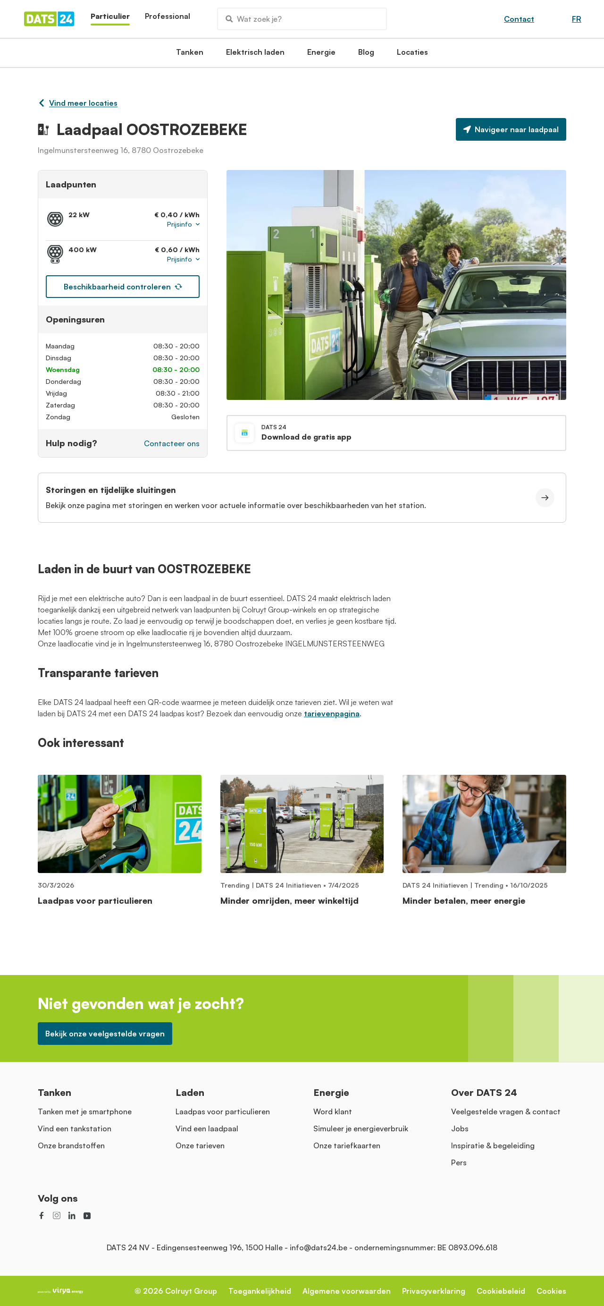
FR (576, 19)
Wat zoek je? (254, 19)
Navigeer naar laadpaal (511, 129)
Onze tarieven (200, 1145)
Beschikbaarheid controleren (123, 286)
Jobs (460, 1128)
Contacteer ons (172, 443)
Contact (519, 19)
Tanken (189, 54)
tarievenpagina (332, 713)
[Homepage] (49, 18)
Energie (321, 54)
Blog (366, 54)
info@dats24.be (318, 1247)
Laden (190, 1092)
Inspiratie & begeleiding (493, 1145)
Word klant (332, 1111)
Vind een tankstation (74, 1128)
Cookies (551, 1291)
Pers (459, 1162)
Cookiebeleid (501, 1291)
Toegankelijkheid (259, 1291)
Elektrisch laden (255, 54)
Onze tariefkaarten (346, 1145)
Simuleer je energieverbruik (360, 1128)
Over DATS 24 (484, 1092)
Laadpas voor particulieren (223, 1111)
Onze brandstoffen (71, 1145)
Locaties (412, 54)
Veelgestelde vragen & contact (506, 1111)
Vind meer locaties (77, 103)
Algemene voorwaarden (346, 1291)
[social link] (41, 1215)
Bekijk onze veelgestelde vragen (105, 1033)
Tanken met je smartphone (85, 1111)
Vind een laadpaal (207, 1128)
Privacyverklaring (433, 1291)
